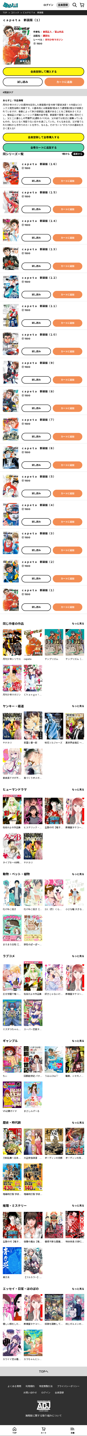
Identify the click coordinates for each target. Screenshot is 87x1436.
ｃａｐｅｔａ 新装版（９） (39, 362)
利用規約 (30, 1386)
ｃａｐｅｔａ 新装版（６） (39, 448)
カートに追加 (64, 81)
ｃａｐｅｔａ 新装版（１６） (40, 164)
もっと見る (78, 623)
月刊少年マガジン (54, 39)
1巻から (66, 153)
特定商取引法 (46, 1386)
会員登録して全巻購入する (43, 137)
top (5, 12)
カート (43, 1433)
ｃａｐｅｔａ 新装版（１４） (40, 220)
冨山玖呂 (59, 31)
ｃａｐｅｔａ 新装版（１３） (40, 249)
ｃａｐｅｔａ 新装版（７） (39, 419)
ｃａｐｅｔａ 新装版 (33, 12)
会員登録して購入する (43, 71)
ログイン (48, 4)
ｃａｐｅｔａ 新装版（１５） (40, 192)
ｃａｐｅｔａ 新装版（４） (39, 505)
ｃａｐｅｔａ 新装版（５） (39, 476)
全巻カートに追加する (43, 147)
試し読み (22, 81)
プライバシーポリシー (68, 1386)
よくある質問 (14, 1386)
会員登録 (63, 4)
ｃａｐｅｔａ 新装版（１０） (40, 334)
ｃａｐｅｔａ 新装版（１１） (40, 306)
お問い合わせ (30, 1392)
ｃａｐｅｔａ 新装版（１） (39, 590)
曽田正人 (47, 31)
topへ (43, 1371)
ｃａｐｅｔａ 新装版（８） (39, 391)
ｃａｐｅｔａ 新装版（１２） (40, 277)
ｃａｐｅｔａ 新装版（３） (39, 533)
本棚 (72, 1433)
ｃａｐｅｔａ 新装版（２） (39, 561)
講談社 (46, 35)
